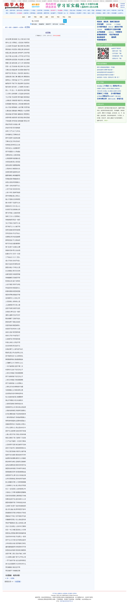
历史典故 (79, 10)
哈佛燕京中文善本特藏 (113, 29)
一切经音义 (111, 32)
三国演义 (103, 88)
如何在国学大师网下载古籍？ (105, 69)
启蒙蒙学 (15, 27)
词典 (41, 17)
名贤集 (21, 27)
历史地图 (113, 13)
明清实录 (13, 1)
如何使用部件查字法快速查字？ (106, 72)
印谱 (104, 10)
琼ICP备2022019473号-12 (66, 601)
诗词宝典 (26, 10)
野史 (111, 86)
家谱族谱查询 (102, 35)
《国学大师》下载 (116, 51)
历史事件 (79, 13)
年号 (84, 10)
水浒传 (108, 88)
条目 (23, 17)
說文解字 (111, 96)
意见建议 (70, 593)
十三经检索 (117, 24)
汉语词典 (46, 10)
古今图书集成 (102, 27)
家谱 (104, 13)
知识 (89, 13)
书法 (64, 17)
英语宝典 (108, 24)
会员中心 (120, 13)
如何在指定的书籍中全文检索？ (106, 74)
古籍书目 (26, 13)
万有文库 (99, 91)
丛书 (108, 10)
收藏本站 (60, 593)
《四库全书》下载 (116, 58)
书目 (58, 17)
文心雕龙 (110, 91)
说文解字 (53, 13)
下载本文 (38, 35)
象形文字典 (119, 27)
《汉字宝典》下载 (116, 53)
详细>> (106, 120)
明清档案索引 (102, 40)
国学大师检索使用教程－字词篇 (106, 67)
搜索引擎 (122, 5)
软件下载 (120, 10)
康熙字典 (46, 13)
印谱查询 (118, 32)
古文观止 (104, 91)
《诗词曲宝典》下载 (117, 56)
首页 (7, 10)
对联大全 (102, 1)
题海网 (113, 37)
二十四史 (19, 1)
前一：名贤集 (10, 578)
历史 (69, 17)
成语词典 (50, 1)
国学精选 (32, 13)
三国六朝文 (118, 96)
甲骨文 (66, 10)
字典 (35, 17)
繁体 (121, 86)
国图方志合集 (111, 99)
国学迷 (75, 593)
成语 (46, 17)
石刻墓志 (98, 13)
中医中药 (113, 10)
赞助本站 (122, 7)
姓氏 (89, 10)
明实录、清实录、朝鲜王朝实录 (108, 22)
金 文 (66, 13)
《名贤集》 (18, 581)
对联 (108, 13)
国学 (29, 17)
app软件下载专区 (116, 48)
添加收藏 (122, 3)
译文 (7, 13)
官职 (84, 13)
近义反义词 (95, 1)
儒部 (10, 27)
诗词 (52, 17)
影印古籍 (19, 10)
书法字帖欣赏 (114, 35)
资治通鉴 (99, 86)
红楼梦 (99, 88)
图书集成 (98, 10)
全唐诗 (115, 91)
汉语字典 (39, 10)
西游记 (112, 88)
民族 (93, 10)
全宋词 (119, 91)
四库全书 (25, 1)
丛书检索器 (101, 32)
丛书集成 (99, 96)
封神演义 (117, 88)
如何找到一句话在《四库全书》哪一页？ (108, 77)
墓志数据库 (101, 37)
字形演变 (60, 13)
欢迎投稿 (65, 593)
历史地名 (72, 13)
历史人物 (38, 1)
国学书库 (12, 10)
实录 (93, 13)
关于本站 (54, 593)
